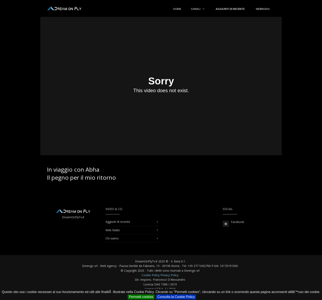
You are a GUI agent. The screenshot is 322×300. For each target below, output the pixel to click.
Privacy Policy (169, 275)
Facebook (237, 222)
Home (177, 9)
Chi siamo (112, 238)
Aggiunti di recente (230, 9)
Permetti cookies (141, 297)
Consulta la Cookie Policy (176, 297)
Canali (196, 9)
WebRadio (263, 9)
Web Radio (112, 230)
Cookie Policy (151, 275)
